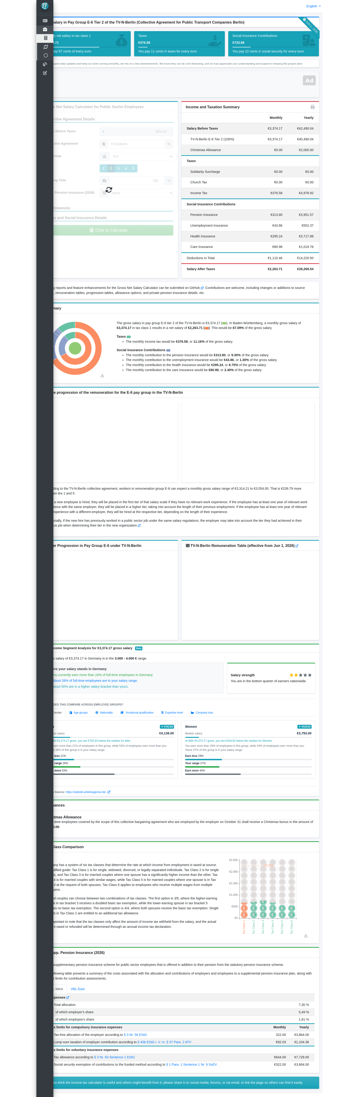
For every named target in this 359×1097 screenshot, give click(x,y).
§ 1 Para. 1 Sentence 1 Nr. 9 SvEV (208, 1052)
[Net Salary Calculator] (44, 21)
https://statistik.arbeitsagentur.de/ (105, 791)
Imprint (64, 1090)
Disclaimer (79, 1090)
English (312, 6)
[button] (60, 6)
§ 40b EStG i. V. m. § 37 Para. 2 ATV (181, 1029)
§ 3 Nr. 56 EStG (152, 1022)
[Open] (44, 30)
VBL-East (95, 976)
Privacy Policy (100, 1090)
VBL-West (72, 976)
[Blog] (44, 64)
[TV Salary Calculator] (44, 38)
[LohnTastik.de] (44, 6)
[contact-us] (44, 73)
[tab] (71, 711)
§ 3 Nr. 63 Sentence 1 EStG (131, 1044)
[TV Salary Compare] (44, 47)
